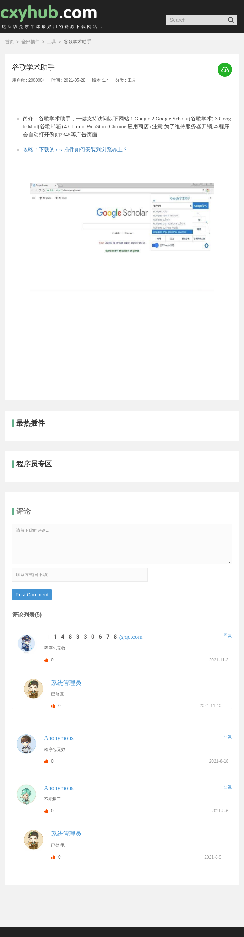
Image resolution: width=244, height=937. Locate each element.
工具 (51, 41)
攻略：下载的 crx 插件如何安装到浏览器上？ (75, 149)
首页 (9, 41)
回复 (227, 635)
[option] (122, 263)
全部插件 (30, 41)
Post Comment (32, 594)
